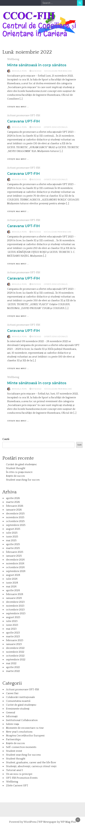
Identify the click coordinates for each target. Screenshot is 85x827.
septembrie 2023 (15, 613)
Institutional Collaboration (22, 720)
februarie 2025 (14, 552)
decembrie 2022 (15, 648)
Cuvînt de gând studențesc (21, 704)
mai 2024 (11, 586)
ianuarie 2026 (14, 509)
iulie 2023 (12, 621)
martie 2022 (13, 671)
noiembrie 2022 (15, 651)
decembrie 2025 (15, 513)
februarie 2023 (14, 640)
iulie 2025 (12, 532)
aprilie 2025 (13, 544)
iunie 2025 (12, 536)
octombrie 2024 (15, 567)
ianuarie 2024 (14, 598)
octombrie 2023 (15, 609)
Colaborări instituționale (20, 697)
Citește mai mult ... (18, 107)
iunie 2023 (12, 625)
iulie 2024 (11, 578)
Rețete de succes (15, 475)
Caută (5, 439)
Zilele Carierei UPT (17, 785)
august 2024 (13, 575)
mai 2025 (11, 540)
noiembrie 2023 (15, 605)
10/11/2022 (36, 337)
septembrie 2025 (15, 525)
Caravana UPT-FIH (23, 121)
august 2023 (13, 617)
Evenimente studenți (17, 708)
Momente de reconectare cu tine (25, 727)
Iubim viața (12, 724)
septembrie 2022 (15, 659)
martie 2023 (13, 636)
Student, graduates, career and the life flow (31, 762)
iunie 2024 (12, 582)
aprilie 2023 (13, 632)
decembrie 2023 (15, 601)
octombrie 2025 (15, 521)
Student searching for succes (23, 479)
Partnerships (13, 739)
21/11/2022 (36, 127)
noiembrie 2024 (15, 563)
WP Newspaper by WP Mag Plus (57, 821)
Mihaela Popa (19, 71)
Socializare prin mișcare (58, 71)
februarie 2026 (14, 505)
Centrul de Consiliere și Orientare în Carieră (39, 30)
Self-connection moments (21, 747)
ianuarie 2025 (14, 555)
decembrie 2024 (15, 559)
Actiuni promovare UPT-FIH (23, 115)
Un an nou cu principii (19, 774)
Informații (12, 716)
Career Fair (12, 693)
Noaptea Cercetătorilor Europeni (25, 735)
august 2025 (13, 528)
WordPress (30, 821)
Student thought (15, 468)
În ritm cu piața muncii (19, 472)
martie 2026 (13, 502)
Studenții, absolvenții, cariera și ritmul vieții (31, 766)
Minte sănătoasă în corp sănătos (36, 65)
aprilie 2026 (13, 498)
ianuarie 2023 (14, 644)
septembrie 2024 (15, 571)
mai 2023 (11, 628)
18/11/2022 (36, 179)
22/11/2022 (36, 71)
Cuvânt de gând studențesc (21, 464)
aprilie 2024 (13, 590)
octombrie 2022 (15, 655)
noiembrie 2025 (15, 517)
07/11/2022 (36, 389)
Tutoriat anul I (14, 770)
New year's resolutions (19, 731)
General (10, 712)
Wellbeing (13, 59)
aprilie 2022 (13, 667)
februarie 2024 (14, 594)
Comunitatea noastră (18, 701)
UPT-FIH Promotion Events (22, 777)
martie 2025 (13, 548)
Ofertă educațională (55, 127)
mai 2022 (11, 663)
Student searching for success (23, 754)
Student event (14, 751)
